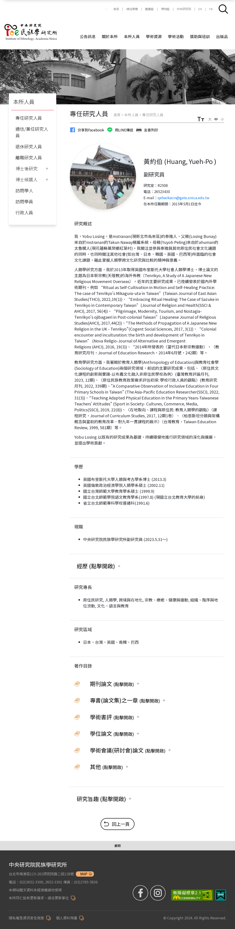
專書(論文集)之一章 (125, 700)
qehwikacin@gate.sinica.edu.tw (183, 197)
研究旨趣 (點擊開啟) (101, 799)
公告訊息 (88, 36)
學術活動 (176, 36)
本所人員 (132, 36)
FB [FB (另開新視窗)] (211, 9)
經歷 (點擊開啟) (96, 566)
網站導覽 (132, 9)
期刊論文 (112, 684)
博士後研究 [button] (26, 168)
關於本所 (110, 36)
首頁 (116, 9)
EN (200, 9)
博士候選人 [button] (26, 179)
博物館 (165, 9)
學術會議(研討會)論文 (128, 750)
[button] (223, 9)
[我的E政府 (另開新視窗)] (220, 894)
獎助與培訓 (200, 36)
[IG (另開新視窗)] (158, 892)
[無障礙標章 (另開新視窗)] (190, 894)
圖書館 (149, 9)
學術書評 (112, 717)
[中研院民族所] (36, 26)
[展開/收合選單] (117, 845)
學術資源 (154, 36)
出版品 (222, 36)
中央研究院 (184, 9)
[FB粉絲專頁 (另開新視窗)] (141, 892)
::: (106, 9)
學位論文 (112, 733)
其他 (106, 767)
